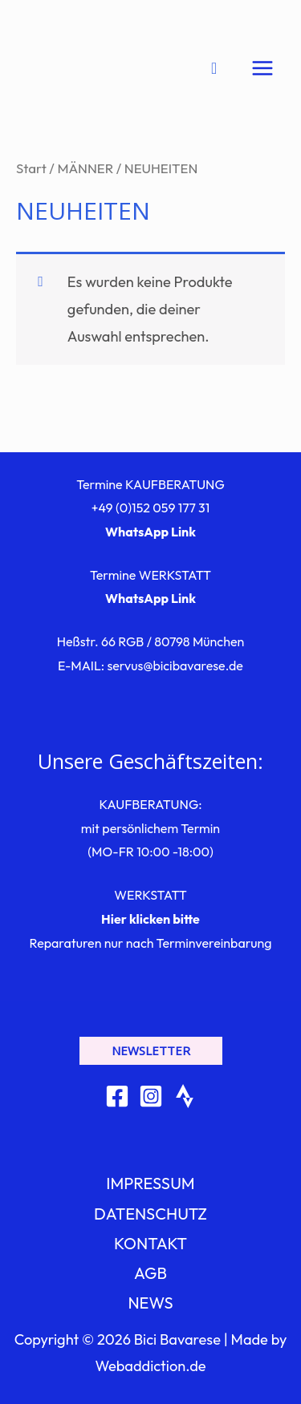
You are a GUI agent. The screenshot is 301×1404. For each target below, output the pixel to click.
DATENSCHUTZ (150, 1214)
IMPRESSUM (150, 1183)
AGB (150, 1273)
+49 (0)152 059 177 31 (151, 508)
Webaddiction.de (150, 1366)
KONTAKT (150, 1243)
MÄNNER (85, 168)
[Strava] (185, 1096)
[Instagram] (151, 1096)
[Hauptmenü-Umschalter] (262, 68)
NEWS (150, 1303)
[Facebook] (117, 1096)
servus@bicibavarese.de (174, 665)
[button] (150, 1051)
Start (31, 168)
